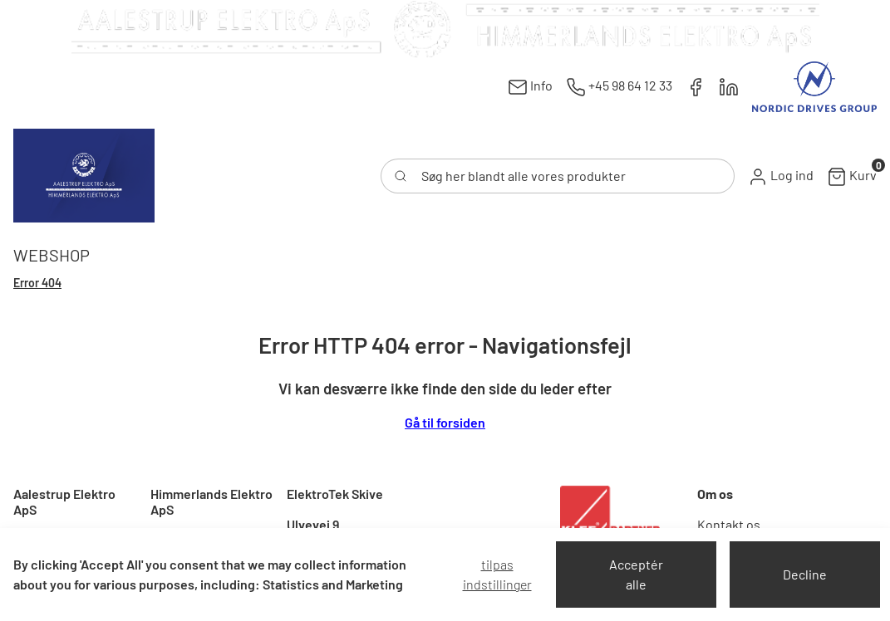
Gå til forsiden (445, 422)
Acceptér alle (636, 574)
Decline (805, 574)
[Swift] (84, 175)
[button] (780, 176)
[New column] (445, 29)
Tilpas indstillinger (497, 574)
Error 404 (37, 283)
